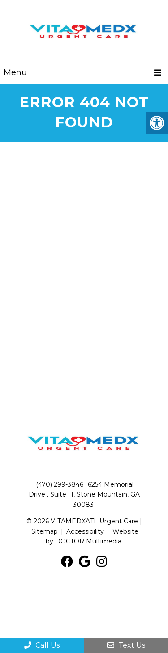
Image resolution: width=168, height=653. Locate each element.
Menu (15, 72)
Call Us (42, 645)
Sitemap (44, 531)
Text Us (126, 645)
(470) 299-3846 (59, 484)
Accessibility (85, 531)
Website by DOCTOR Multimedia (92, 536)
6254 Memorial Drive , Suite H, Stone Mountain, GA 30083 (84, 494)
